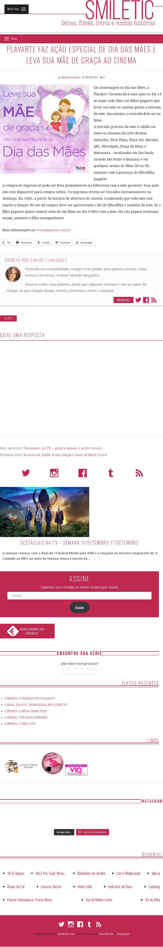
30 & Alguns (15, 873)
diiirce (156, 873)
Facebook (146, 300)
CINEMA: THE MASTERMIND (25, 717)
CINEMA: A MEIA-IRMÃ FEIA (25, 711)
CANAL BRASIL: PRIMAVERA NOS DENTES (35, 705)
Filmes (8, 318)
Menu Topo (13, 9)
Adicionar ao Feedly (32, 631)
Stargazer (123, 934)
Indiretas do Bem (120, 886)
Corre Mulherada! (128, 873)
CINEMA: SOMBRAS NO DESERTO (29, 698)
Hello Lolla (85, 886)
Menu (14, 38)
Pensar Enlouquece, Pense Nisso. (30, 899)
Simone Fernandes (48, 260)
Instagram (54, 474)
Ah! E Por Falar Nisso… (50, 873)
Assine (79, 607)
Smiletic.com (66, 934)
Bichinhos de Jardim (91, 873)
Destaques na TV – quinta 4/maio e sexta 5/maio (63, 448)
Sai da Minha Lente (99, 899)
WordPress (106, 934)
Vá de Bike (152, 899)
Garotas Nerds (51, 886)
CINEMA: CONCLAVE (19, 723)
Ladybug (154, 886)
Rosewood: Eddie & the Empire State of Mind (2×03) (65, 455)
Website (123, 300)
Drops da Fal (15, 886)
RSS (139, 474)
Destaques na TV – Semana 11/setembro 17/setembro (79, 542)
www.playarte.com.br (53, 230)
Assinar (154, 300)
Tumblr (111, 474)
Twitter (138, 300)
